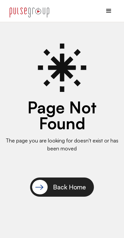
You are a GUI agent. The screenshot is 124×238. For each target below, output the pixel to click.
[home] (27, 11)
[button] (109, 11)
